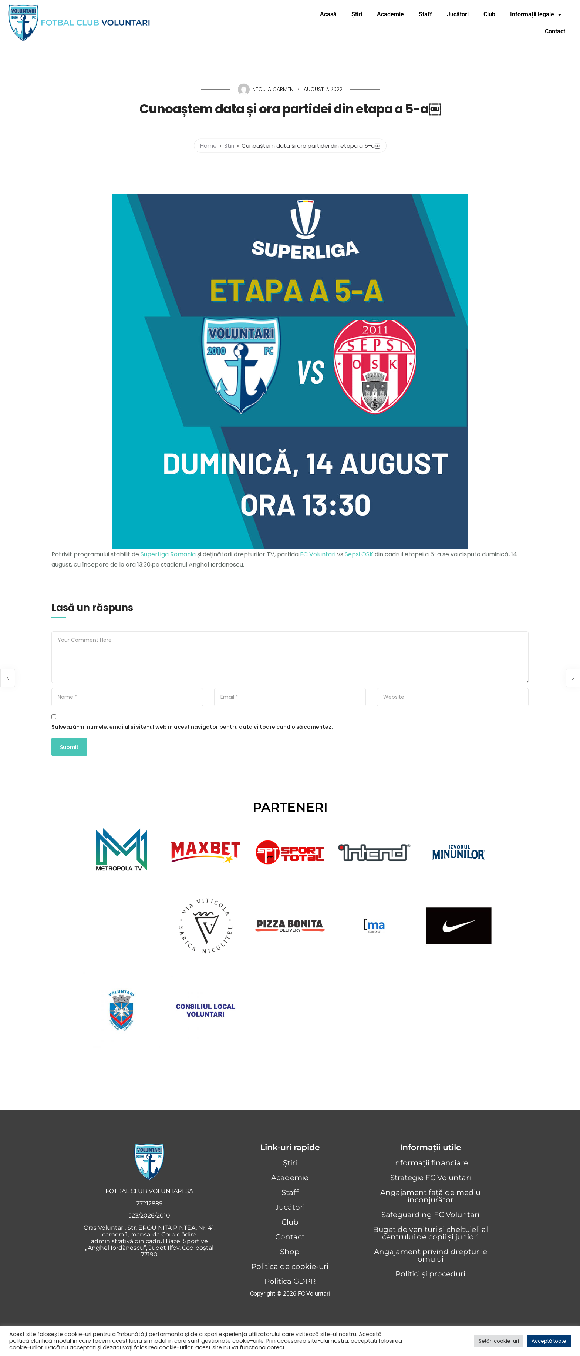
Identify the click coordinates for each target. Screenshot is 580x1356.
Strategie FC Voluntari (430, 1177)
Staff (425, 14)
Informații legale (537, 14)
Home (208, 145)
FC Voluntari (317, 554)
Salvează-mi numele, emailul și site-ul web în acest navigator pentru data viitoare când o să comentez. (192, 727)
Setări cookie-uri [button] (499, 1341)
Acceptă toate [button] (549, 1341)
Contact (555, 31)
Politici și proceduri (430, 1273)
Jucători (458, 14)
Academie (390, 14)
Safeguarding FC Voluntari (430, 1214)
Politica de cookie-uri (289, 1266)
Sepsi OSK (359, 554)
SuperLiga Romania (168, 554)
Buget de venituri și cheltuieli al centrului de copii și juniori (430, 1233)
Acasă (328, 14)
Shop (290, 1251)
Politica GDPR (290, 1281)
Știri (356, 14)
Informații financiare (430, 1162)
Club (489, 14)
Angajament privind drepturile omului (430, 1255)
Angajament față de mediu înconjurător (430, 1196)
